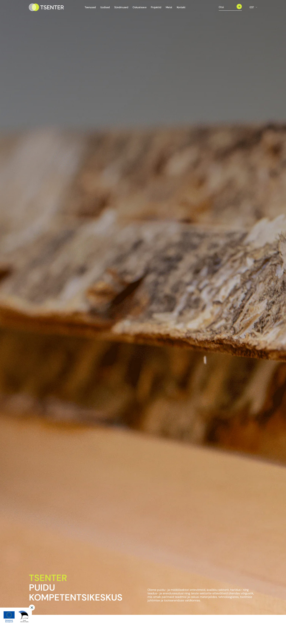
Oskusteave (139, 7)
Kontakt (181, 7)
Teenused (90, 7)
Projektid (156, 7)
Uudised (105, 7)
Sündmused (121, 7)
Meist (169, 7)
